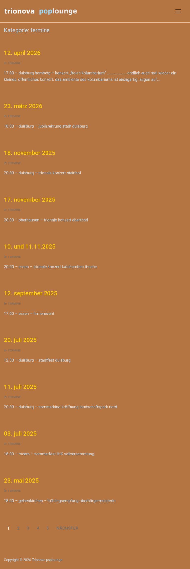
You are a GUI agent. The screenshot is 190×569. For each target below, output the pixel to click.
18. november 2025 (29, 152)
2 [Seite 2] (18, 528)
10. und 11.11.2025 (30, 246)
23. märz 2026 (23, 106)
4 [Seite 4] (38, 528)
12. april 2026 (22, 52)
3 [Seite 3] (28, 528)
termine (12, 63)
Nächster (67, 528)
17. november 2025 (29, 199)
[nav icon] (178, 11)
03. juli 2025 (20, 433)
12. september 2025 (30, 293)
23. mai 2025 (21, 480)
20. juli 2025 (20, 340)
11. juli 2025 (20, 386)
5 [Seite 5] (48, 528)
